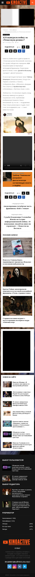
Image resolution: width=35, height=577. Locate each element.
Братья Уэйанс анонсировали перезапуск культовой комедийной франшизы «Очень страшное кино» (17, 291)
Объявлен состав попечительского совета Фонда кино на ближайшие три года (22, 434)
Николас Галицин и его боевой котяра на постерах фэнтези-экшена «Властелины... (22, 445)
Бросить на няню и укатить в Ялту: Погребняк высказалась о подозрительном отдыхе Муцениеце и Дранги (22, 493)
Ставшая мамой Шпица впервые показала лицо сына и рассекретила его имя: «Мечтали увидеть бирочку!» (21, 505)
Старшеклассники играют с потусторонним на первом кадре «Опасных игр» (16, 320)
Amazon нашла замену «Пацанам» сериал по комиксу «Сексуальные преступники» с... (21, 424)
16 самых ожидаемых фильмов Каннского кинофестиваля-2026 (20, 403)
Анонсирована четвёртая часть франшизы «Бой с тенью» (17, 207)
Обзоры (4, 524)
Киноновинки (6, 518)
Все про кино (6, 526)
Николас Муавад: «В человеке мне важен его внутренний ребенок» (21, 383)
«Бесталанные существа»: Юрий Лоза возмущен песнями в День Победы (22, 393)
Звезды (4, 529)
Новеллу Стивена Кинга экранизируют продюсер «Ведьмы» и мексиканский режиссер (17, 262)
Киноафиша (6, 34)
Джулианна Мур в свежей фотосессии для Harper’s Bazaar (22, 413)
